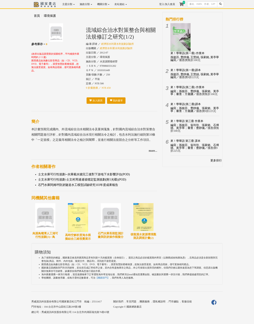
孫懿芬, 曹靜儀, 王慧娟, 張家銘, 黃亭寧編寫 (194, 59)
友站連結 (120, 4)
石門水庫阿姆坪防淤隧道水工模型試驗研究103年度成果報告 (78, 185)
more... (153, 150)
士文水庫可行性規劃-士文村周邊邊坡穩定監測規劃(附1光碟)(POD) (82, 179)
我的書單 (116, 100)
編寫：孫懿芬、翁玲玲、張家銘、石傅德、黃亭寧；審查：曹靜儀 (194, 127)
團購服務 (145, 301)
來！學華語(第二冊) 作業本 (187, 87)
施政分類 (86, 4)
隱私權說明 (159, 301)
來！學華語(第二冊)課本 (185, 104)
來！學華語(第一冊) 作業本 (187, 53)
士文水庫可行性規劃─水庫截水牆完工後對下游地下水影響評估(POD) (84, 174)
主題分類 (68, 4)
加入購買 (96, 100)
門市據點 (174, 301)
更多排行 (216, 160)
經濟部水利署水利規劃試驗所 (117, 44)
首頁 (37, 15)
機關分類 (103, 4)
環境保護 (50, 15)
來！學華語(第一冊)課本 (185, 70)
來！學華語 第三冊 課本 (185, 140)
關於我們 (118, 301)
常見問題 (131, 301)
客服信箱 (187, 301)
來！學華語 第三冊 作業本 (186, 121)
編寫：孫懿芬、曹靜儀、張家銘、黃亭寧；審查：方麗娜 (194, 93)
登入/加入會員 (167, 4)
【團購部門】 (102, 278)
